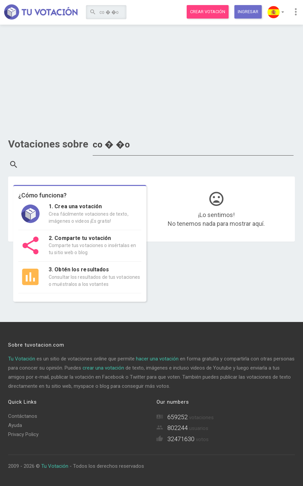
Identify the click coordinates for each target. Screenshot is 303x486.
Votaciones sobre (48, 144)
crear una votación (103, 368)
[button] (275, 12)
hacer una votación (157, 359)
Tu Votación (21, 359)
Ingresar (248, 11)
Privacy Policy (23, 434)
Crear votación (207, 11)
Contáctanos (22, 416)
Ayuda (15, 425)
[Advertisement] (151, 79)
